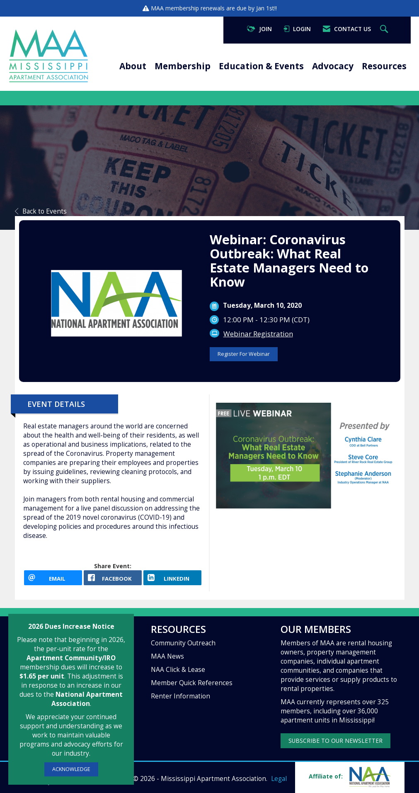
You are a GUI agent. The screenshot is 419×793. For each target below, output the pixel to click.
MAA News (167, 656)
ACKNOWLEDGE (71, 769)
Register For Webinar (244, 354)
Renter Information (180, 696)
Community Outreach (183, 643)
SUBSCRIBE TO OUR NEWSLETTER (335, 740)
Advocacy (333, 66)
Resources (384, 66)
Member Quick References (192, 683)
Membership (183, 66)
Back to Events (41, 211)
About (132, 66)
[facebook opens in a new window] (113, 577)
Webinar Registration (258, 333)
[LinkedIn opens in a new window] (172, 577)
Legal (279, 778)
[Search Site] (385, 29)
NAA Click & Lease (178, 669)
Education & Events (261, 66)
